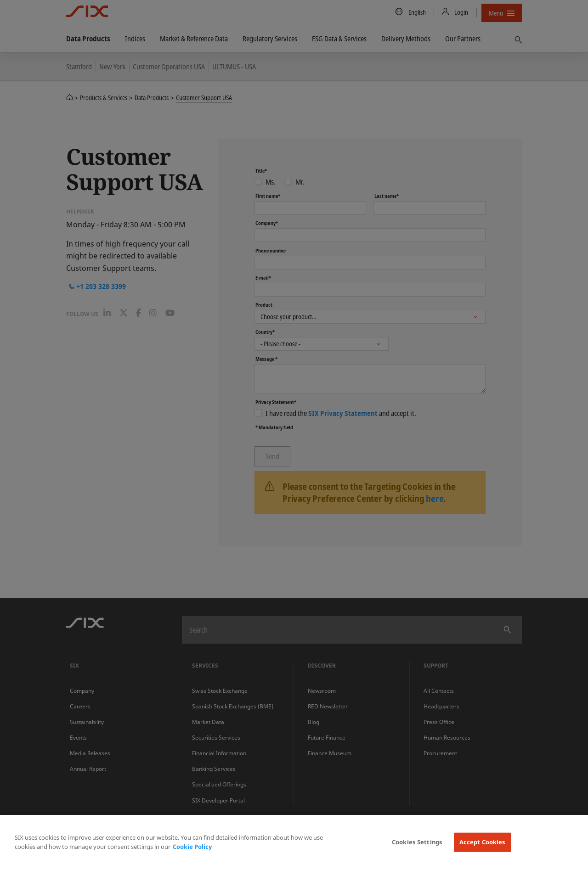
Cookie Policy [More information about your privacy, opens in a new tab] (192, 846)
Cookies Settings (417, 842)
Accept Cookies (482, 842)
